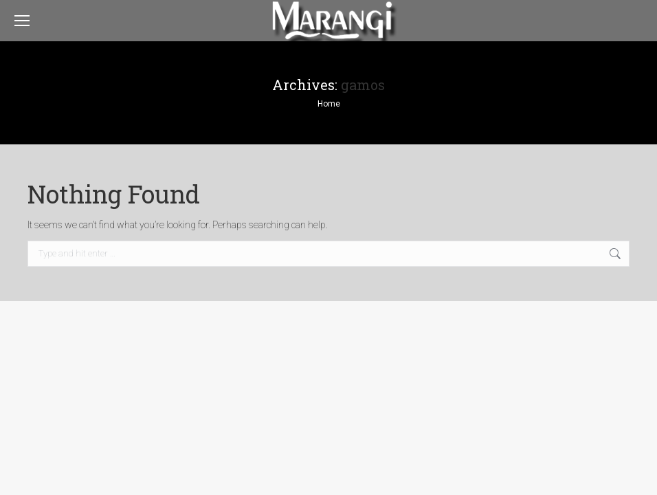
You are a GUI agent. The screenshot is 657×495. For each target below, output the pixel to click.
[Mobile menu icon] (22, 20)
